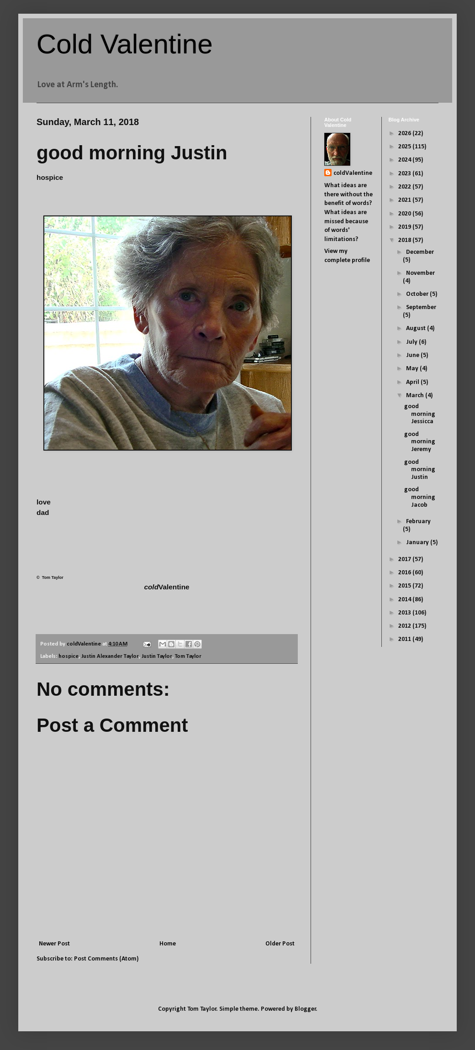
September (421, 307)
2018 (405, 240)
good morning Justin (419, 470)
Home (167, 943)
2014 (405, 599)
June (413, 355)
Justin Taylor (157, 656)
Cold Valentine (125, 44)
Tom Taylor (188, 656)
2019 (405, 227)
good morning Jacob (419, 497)
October (418, 294)
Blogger (305, 1009)
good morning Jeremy (419, 442)
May (413, 368)
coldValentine (352, 173)
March (415, 395)
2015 (405, 586)
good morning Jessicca (419, 414)
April (413, 382)
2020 (405, 213)
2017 (405, 559)
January (418, 542)
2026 (405, 133)
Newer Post (54, 943)
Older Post (280, 943)
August (416, 328)
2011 (405, 639)
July (412, 342)
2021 (405, 200)
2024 (405, 160)
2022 (405, 187)
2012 (405, 626)
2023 (405, 173)
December (420, 252)
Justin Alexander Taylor (110, 656)
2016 (405, 572)
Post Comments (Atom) (106, 959)
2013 (405, 612)
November (420, 273)
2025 (405, 146)
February (418, 521)
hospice (68, 656)
